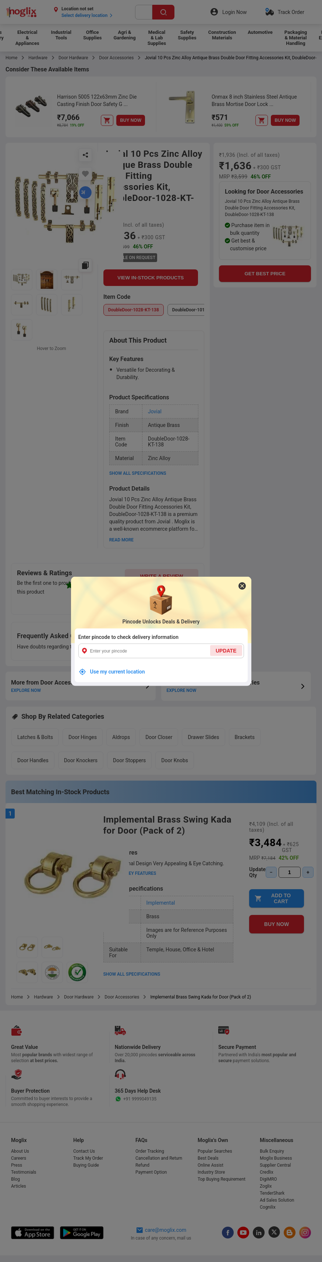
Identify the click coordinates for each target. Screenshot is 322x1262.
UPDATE (226, 650)
